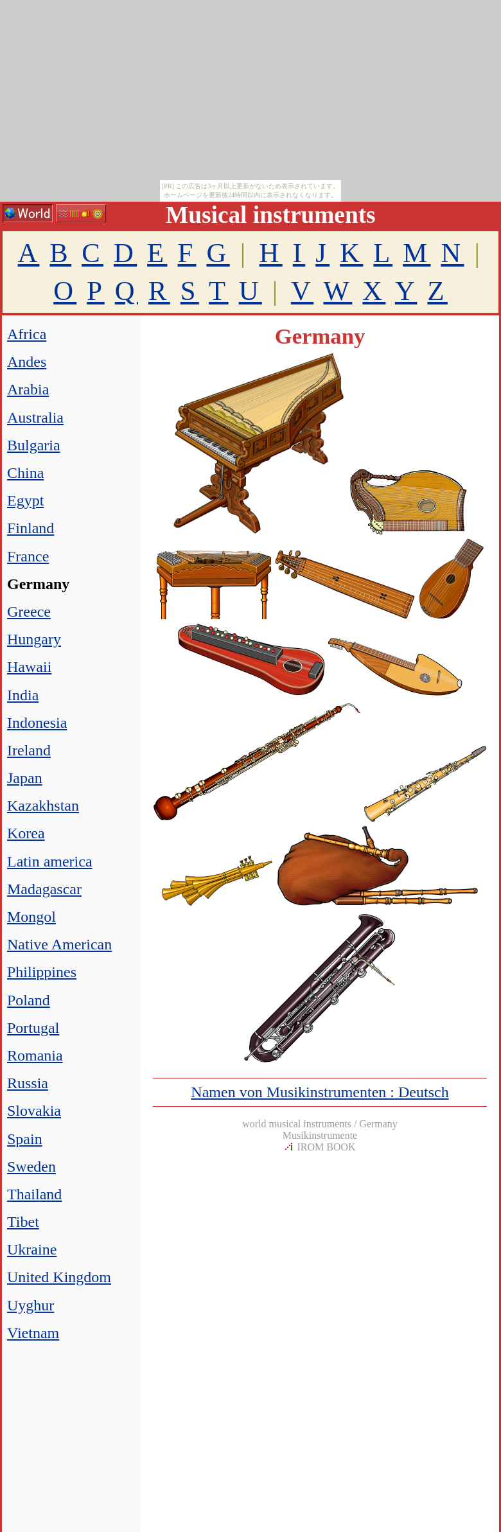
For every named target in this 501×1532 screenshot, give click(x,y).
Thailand (34, 1194)
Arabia (28, 389)
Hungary (34, 639)
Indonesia (37, 722)
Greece (29, 611)
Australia (35, 417)
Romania (35, 1055)
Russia (27, 1083)
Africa (26, 334)
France (28, 556)
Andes (26, 361)
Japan (24, 778)
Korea (26, 833)
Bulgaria (33, 445)
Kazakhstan (43, 805)
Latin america (49, 861)
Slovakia (34, 1110)
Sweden (31, 1166)
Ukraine (32, 1249)
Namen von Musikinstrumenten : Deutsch (319, 1092)
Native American (59, 944)
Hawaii (29, 666)
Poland (28, 1000)
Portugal (33, 1027)
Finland (30, 528)
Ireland (29, 750)
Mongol (31, 916)
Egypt (25, 500)
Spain (24, 1139)
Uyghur (30, 1305)
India (23, 695)
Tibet (23, 1221)
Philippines (41, 972)
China (25, 472)
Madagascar (44, 889)
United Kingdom (59, 1277)
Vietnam (33, 1333)
